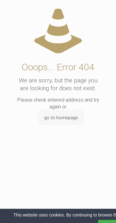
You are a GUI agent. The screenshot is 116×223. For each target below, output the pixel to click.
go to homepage (61, 117)
